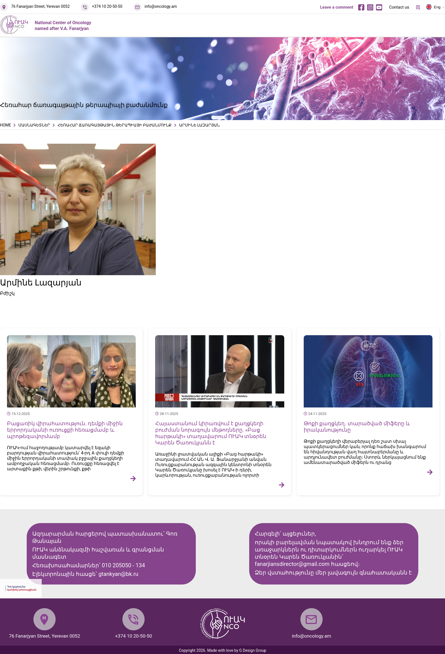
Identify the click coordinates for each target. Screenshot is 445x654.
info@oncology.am (161, 6)
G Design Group (252, 650)
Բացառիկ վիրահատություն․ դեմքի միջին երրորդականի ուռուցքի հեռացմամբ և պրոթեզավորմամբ (65, 429)
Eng (433, 8)
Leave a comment (336, 7)
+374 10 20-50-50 (107, 6)
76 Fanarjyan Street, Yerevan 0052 (40, 6)
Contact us (399, 7)
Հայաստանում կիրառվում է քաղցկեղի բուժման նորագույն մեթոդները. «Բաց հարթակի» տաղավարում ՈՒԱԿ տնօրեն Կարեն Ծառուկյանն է (210, 433)
